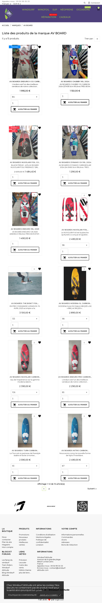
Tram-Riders (7, 565)
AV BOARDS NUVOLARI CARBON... (25, 431)
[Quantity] (14, 103)
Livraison (39, 545)
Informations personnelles (72, 535)
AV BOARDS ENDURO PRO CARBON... (75, 431)
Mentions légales (43, 537)
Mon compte (7, 547)
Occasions (83, 8)
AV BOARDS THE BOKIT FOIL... (25, 358)
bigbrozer (59, 600)
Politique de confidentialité (22, 595)
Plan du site (7, 542)
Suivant (92, 488)
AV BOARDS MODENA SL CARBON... (75, 358)
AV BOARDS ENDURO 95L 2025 (25, 278)
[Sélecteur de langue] (7, 4)
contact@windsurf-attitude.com (51, 569)
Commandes (67, 537)
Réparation (49, 16)
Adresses (65, 542)
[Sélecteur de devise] (17, 4)
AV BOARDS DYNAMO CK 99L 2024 (75, 211)
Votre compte (69, 529)
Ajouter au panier (25, 109)
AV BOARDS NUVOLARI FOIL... (75, 284)
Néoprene (66, 9)
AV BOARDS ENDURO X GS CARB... (25, 81)
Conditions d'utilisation (45, 535)
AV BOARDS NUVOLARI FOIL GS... (25, 211)
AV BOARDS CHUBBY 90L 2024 (75, 81)
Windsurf (28, 9)
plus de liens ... (25, 573)
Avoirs (64, 540)
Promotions (24, 535)
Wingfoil (43, 9)
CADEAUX (65, 17)
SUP (54, 9)
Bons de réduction (69, 545)
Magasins (6, 545)
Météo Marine (25, 570)
